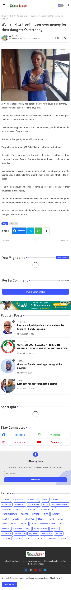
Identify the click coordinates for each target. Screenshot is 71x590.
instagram (20, 442)
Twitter (30, 231)
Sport (27, 538)
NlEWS (24, 524)
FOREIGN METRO (46, 509)
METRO (12, 16)
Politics (54, 528)
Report (59, 533)
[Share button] (46, 231)
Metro (41, 519)
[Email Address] (35, 473)
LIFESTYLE (29, 519)
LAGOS (5, 519)
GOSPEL (24, 514)
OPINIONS (17, 528)
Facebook (21, 231)
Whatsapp (38, 231)
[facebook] (26, 570)
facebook (20, 434)
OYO (28, 528)
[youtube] (35, 570)
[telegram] (45, 570)
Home (3, 16)
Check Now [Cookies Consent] (55, 578)
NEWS (14, 524)
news (60, 519)
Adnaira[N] (64, 303)
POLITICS (6, 533)
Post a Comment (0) (35, 292)
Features (18, 509)
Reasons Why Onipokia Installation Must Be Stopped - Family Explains (40, 327)
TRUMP (63, 538)
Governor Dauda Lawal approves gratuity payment (39, 366)
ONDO (61, 524)
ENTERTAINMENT (60, 504)
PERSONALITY (40, 528)
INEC (45, 514)
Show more (62, 257)
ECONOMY (19, 504)
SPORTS (38, 538)
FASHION (6, 509)
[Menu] (4, 5)
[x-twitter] (31, 570)
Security (6, 538)
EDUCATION (33, 504)
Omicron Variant (47, 524)
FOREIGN (30, 509)
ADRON (5, 499)
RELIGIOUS (47, 533)
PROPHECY (20, 533)
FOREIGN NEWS (9, 514)
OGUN (33, 524)
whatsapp (55, 434)
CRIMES (54, 499)
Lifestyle (16, 519)
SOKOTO (17, 538)
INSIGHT (56, 514)
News (4, 524)
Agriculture (18, 499)
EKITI (45, 504)
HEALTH (35, 514)
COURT (44, 499)
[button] (61, 5)
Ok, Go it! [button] (9, 584)
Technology (51, 538)
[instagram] (40, 570)
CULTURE (6, 504)
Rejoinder (33, 533)
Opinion (5, 528)
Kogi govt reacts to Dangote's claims (37, 383)
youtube (55, 442)
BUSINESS (32, 499)
